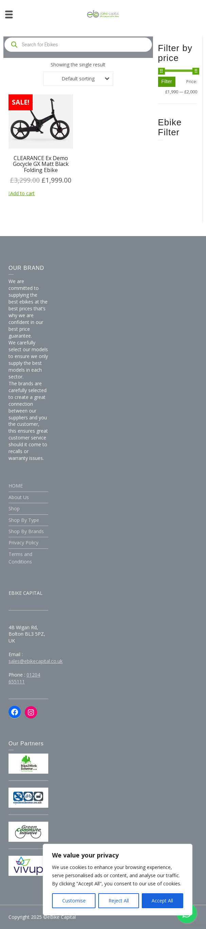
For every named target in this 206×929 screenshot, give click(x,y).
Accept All (162, 900)
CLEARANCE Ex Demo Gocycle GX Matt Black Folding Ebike (41, 164)
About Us (18, 497)
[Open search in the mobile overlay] (78, 44)
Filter (166, 81)
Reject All (118, 900)
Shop (14, 508)
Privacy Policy (23, 542)
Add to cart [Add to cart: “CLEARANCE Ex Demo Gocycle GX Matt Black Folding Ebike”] (22, 193)
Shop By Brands (26, 531)
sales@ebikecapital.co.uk (35, 661)
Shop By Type (23, 520)
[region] (117, 879)
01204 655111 (24, 678)
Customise (74, 900)
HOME (15, 485)
